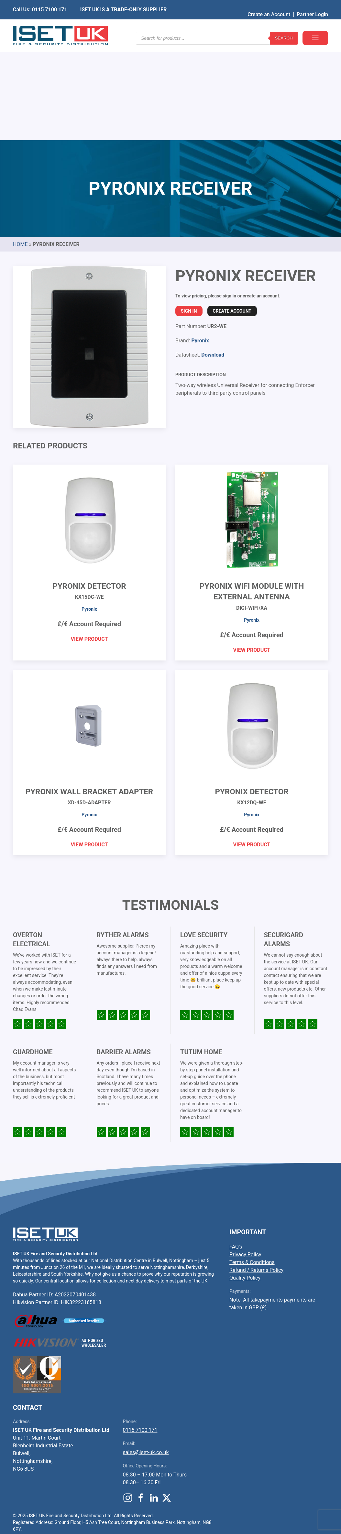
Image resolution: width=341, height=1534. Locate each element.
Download (212, 256)
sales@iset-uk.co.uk (146, 1354)
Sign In (189, 212)
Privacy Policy (245, 1156)
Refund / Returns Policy (256, 1172)
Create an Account (269, 5)
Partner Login (312, 5)
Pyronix (200, 242)
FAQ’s (235, 1148)
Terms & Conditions (252, 1164)
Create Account (232, 212)
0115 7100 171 (140, 1332)
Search (284, 25)
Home (20, 146)
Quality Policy (244, 1179)
